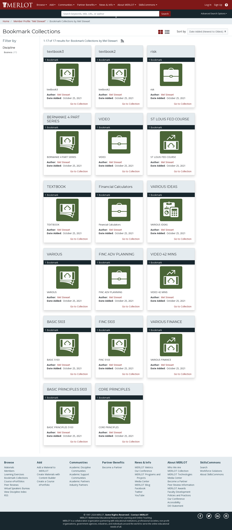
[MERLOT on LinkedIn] (217, 517)
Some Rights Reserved (117, 514)
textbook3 (55, 52)
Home (6, 21)
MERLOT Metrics (144, 467)
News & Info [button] (106, 4)
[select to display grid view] (160, 32)
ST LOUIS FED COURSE (170, 119)
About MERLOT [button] (125, 4)
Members (9, 470)
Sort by (181, 31)
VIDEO (104, 119)
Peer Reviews (11, 484)
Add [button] (52, 4)
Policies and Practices (179, 495)
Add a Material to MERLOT (46, 469)
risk (154, 52)
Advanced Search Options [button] (213, 13)
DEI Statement (175, 505)
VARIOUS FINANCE (166, 322)
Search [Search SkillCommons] (203, 467)
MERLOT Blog (142, 484)
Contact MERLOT (139, 514)
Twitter (138, 491)
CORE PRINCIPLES (114, 389)
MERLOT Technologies (180, 474)
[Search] (110, 14)
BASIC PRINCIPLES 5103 (67, 389)
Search (165, 13)
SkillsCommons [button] (147, 4)
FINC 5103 (107, 322)
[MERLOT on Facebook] (200, 517)
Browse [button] (41, 4)
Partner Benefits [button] (86, 4)
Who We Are (174, 467)
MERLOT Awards (177, 488)
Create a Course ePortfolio (45, 483)
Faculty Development (179, 491)
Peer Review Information (181, 484)
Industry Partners (78, 484)
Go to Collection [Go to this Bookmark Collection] (79, 103)
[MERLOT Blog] (226, 517)
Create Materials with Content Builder (48, 476)
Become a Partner (112, 467)
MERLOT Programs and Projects (147, 476)
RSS (6, 495)
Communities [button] (65, 4)
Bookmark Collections (16, 477)
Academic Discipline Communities (80, 469)
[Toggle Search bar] (116, 17)
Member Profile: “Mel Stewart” (29, 21)
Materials (9, 467)
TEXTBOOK (56, 187)
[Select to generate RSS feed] (121, 41)
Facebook (140, 488)
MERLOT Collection (178, 470)
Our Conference (143, 470)
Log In (208, 4)
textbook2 (107, 52)
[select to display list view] (167, 32)
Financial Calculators (115, 187)
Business (8, 52)
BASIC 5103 (56, 322)
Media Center (142, 481)
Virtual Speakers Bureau (17, 488)
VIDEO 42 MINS (163, 254)
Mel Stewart (63, 94)
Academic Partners (79, 481)
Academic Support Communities (79, 476)
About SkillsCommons (212, 474)
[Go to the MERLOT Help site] (226, 5)
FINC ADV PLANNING (116, 254)
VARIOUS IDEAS (164, 187)
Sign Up (218, 4)
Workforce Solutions (211, 470)
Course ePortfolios (14, 481)
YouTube (139, 495)
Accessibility (174, 502)
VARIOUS (54, 254)
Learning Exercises (14, 474)
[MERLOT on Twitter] (209, 517)
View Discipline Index (15, 491)
